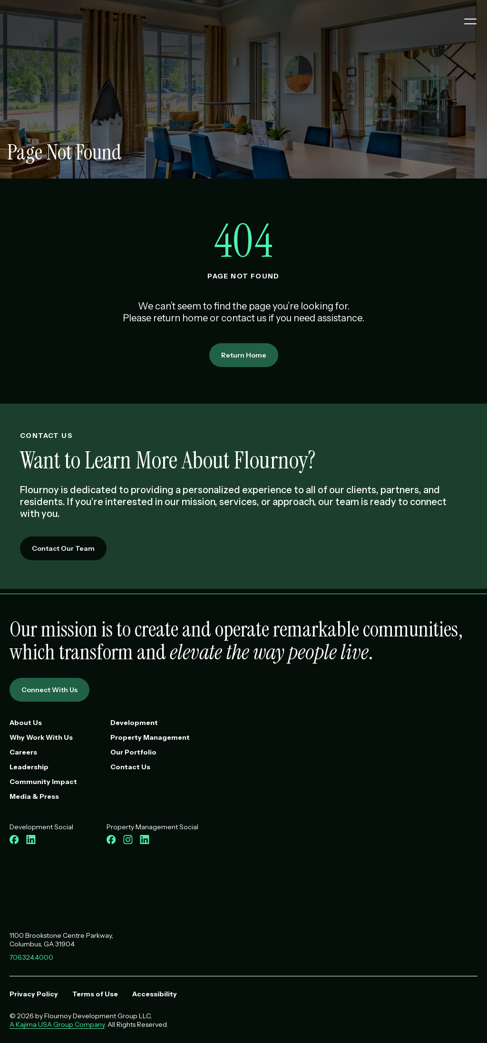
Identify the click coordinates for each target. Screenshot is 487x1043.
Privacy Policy (34, 994)
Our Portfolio (133, 752)
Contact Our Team (63, 548)
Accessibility (154, 994)
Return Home (243, 355)
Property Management (150, 737)
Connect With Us (49, 689)
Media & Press (34, 796)
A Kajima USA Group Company (57, 1024)
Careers (23, 752)
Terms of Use (95, 994)
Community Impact (43, 781)
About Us (26, 722)
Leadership (29, 767)
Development (134, 722)
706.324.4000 (31, 957)
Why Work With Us (41, 737)
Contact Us (130, 767)
